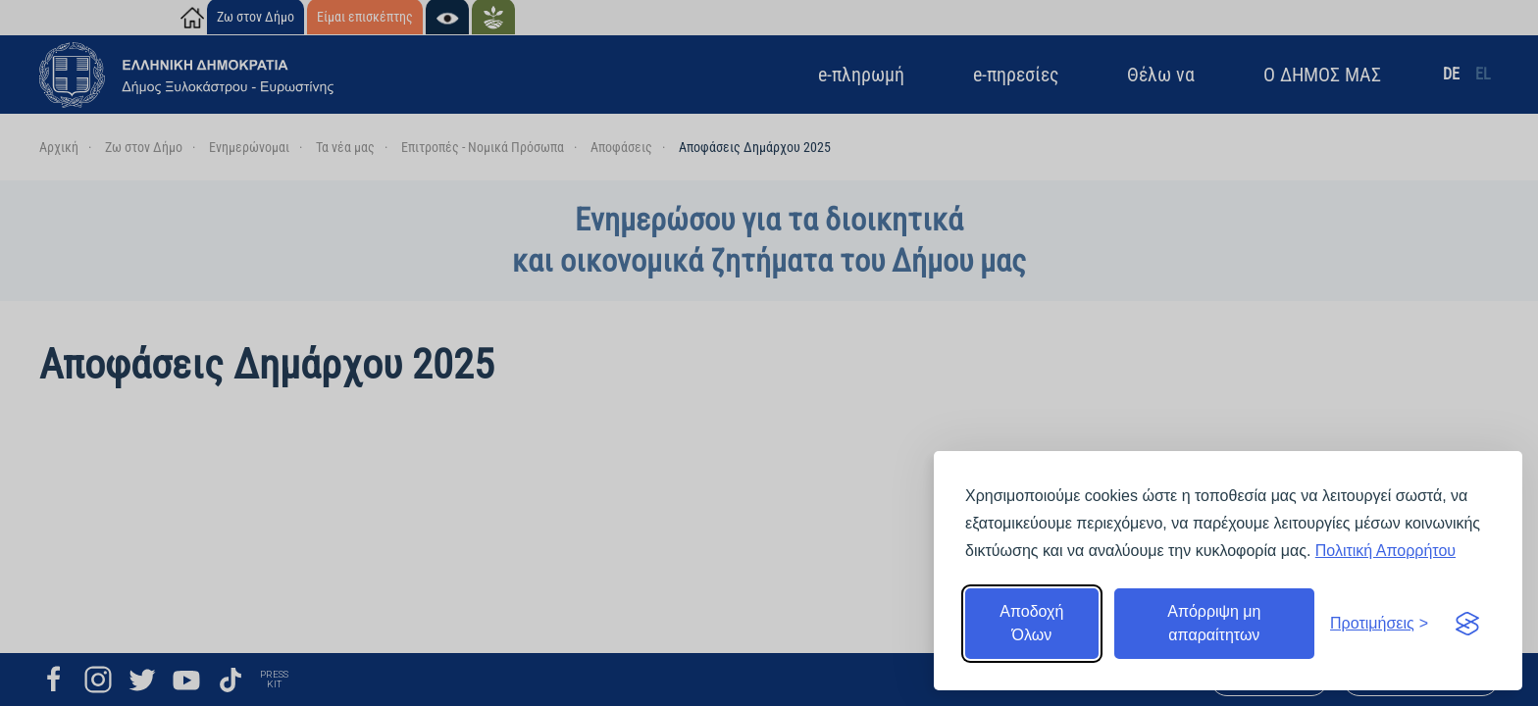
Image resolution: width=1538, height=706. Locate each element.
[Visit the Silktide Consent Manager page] (1467, 623)
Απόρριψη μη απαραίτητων (1213, 623)
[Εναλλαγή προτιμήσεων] (1379, 623)
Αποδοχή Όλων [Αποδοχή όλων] (1031, 623)
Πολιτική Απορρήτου (1385, 550)
